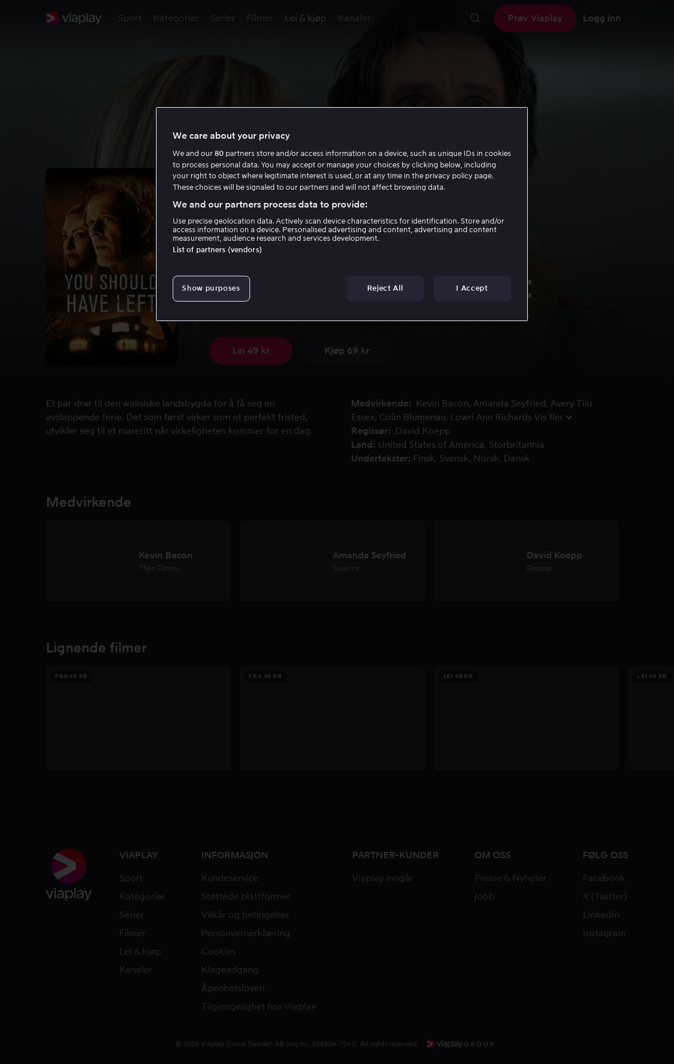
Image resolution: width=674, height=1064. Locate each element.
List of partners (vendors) (217, 249)
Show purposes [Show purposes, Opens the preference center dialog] (211, 288)
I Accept (472, 288)
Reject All (385, 288)
